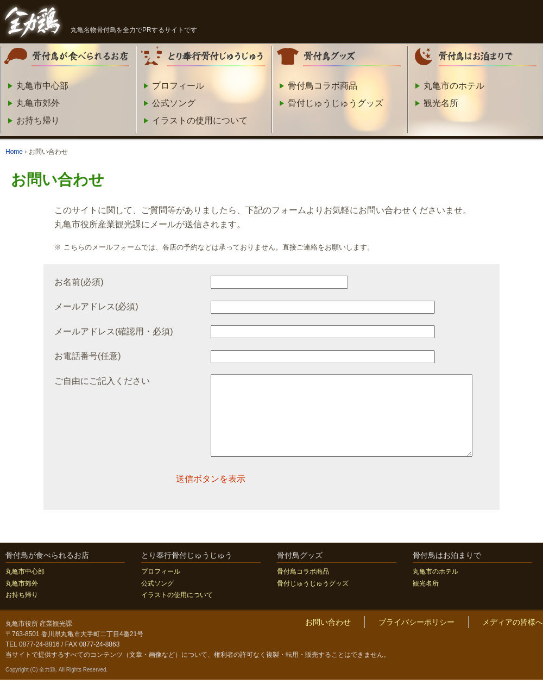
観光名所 (441, 103)
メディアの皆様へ (512, 638)
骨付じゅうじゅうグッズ (335, 103)
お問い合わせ (328, 638)
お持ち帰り (38, 120)
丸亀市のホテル (454, 85)
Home (14, 152)
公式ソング (173, 103)
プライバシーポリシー (416, 638)
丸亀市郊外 (38, 103)
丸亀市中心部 (42, 85)
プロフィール (178, 85)
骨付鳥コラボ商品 (322, 85)
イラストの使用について (200, 120)
